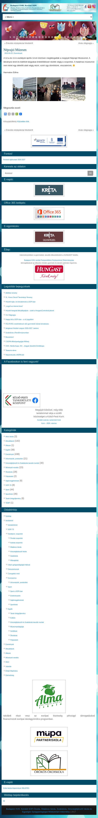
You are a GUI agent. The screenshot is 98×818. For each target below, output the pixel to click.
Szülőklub (13, 631)
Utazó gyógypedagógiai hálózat (19, 565)
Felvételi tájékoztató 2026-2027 (14, 160)
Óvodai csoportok (16, 538)
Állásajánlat (14, 560)
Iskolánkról (9, 520)
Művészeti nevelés (12, 467)
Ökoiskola (9, 472)
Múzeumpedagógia (17, 627)
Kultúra (12, 618)
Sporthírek (9, 494)
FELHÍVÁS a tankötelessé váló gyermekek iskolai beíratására (27, 324)
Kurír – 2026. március (49, 423)
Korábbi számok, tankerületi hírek (49, 420)
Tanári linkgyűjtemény (13, 498)
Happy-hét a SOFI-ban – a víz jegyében (19, 319)
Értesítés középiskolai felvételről (18, 43)
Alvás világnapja (86, 43)
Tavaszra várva (11, 350)
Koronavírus (12, 578)
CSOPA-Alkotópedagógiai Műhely (17, 341)
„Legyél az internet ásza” (14, 306)
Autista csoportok (16, 543)
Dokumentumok (13, 569)
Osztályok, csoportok (15, 534)
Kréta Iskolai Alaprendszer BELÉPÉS (16, 788)
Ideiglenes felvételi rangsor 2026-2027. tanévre (22, 328)
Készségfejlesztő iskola (18, 551)
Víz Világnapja (11, 315)
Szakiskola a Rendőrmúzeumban (17, 333)
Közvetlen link (23, 121)
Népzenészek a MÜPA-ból (15, 355)
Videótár (8, 666)
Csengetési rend (14, 574)
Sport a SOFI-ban (16, 591)
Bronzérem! (10, 337)
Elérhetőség (10, 675)
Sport (7, 490)
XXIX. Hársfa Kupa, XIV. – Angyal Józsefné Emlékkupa (25, 346)
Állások (8, 445)
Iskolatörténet (12, 525)
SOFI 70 (8, 485)
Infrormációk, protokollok (14, 459)
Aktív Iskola (10, 436)
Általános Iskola (15, 547)
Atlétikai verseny (11, 293)
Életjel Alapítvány (12, 671)
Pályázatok (9, 476)
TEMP (8, 503)
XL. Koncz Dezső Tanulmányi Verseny (19, 297)
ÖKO (7, 662)
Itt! (4, 801)
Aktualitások (10, 441)
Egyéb (8, 450)
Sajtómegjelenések (12, 481)
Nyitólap (8, 516)
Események (18, 53)
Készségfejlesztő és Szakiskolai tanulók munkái (22, 463)
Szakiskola (14, 556)
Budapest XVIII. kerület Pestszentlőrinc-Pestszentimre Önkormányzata (49, 260)
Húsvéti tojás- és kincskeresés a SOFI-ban (21, 302)
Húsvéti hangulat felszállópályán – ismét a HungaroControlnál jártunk (30, 311)
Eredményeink (15, 596)
